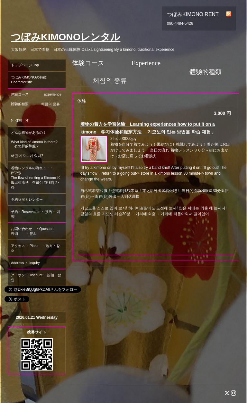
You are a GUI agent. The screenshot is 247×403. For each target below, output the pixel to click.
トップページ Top (25, 65)
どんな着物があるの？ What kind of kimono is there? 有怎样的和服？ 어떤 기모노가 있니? (35, 144)
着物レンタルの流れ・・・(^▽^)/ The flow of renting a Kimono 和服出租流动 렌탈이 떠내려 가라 (35, 177)
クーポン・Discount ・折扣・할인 (36, 277)
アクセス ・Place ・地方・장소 (35, 248)
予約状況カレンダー (27, 199)
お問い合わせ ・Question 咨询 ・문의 (37, 231)
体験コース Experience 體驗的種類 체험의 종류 (38, 101)
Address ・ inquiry (25, 263)
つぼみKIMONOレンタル (65, 37)
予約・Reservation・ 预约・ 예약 (35, 214)
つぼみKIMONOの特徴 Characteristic (38, 79)
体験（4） (23, 120)
